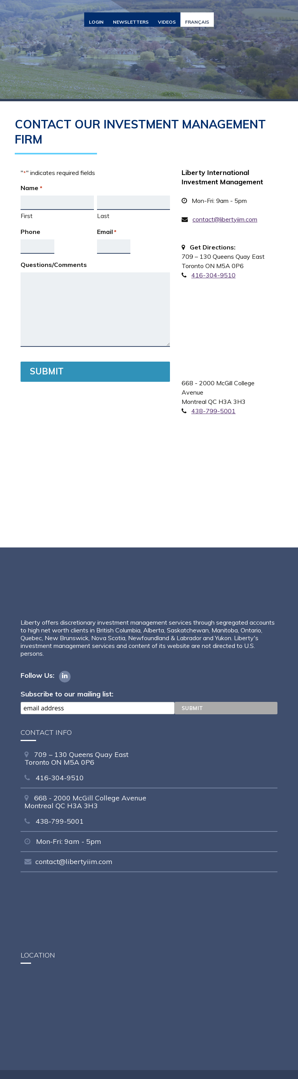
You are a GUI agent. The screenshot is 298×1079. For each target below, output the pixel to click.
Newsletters (131, 22)
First (27, 216)
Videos (167, 22)
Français (197, 22)
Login (96, 22)
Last (103, 216)
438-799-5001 (213, 411)
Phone (30, 232)
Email (106, 232)
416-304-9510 (213, 275)
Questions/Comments (54, 264)
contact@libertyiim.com (224, 219)
